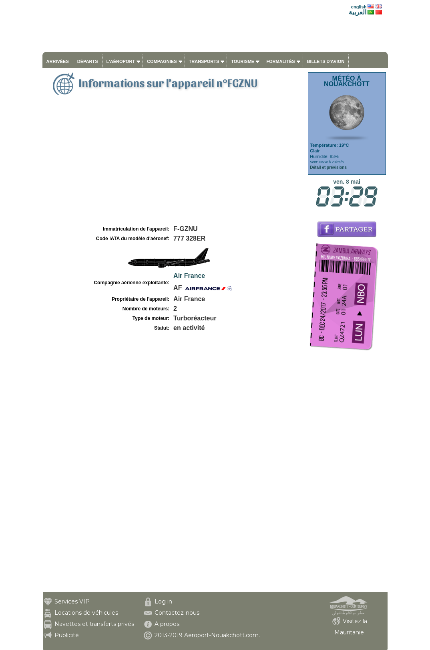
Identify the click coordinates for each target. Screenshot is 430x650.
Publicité (66, 635)
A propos (167, 624)
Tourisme (242, 61)
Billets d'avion (325, 61)
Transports (204, 61)
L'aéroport (120, 61)
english (359, 6)
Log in (163, 601)
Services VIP (72, 601)
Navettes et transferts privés (94, 624)
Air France (189, 275)
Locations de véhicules (86, 612)
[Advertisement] (174, 163)
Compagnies (162, 61)
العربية (357, 12)
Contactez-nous (177, 612)
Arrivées (57, 61)
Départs (87, 61)
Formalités (280, 61)
